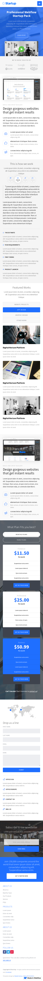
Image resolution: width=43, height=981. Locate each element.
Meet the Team (7, 893)
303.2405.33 (7, 960)
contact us (33, 691)
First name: (7, 727)
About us (5, 890)
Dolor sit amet (7, 913)
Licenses (8, 972)
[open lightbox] (21, 48)
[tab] (10, 179)
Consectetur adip (8, 917)
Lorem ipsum (7, 910)
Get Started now (21, 876)
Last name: (6, 735)
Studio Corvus (18, 976)
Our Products (7, 896)
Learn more (21, 35)
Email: (5, 744)
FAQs (4, 902)
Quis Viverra (6, 923)
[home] (8, 3)
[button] (39, 3)
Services (5, 899)
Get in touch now (21, 585)
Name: (5, 753)
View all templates (28, 976)
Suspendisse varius (8, 920)
